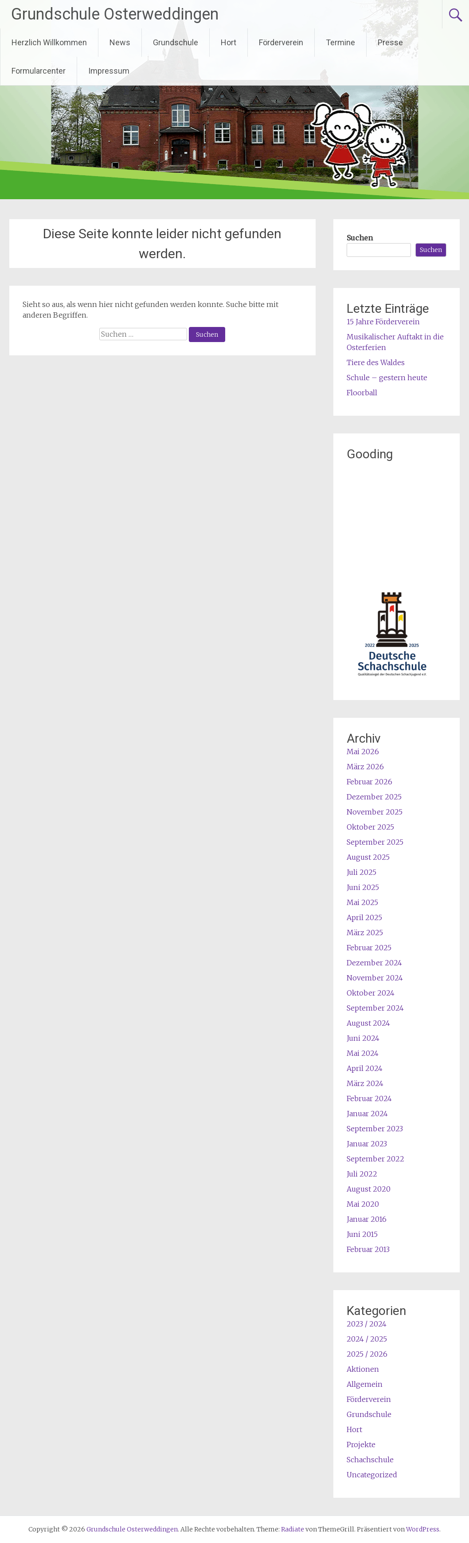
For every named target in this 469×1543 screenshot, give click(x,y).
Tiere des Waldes (376, 362)
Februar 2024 (369, 1098)
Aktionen (363, 1369)
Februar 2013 (368, 1249)
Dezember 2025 (374, 796)
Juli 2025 (361, 872)
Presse (390, 42)
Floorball (362, 392)
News (119, 42)
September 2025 (375, 842)
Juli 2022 (362, 1173)
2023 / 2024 (367, 1323)
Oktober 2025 (370, 827)
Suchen (360, 237)
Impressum (108, 70)
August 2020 (369, 1189)
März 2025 (365, 932)
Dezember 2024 (374, 962)
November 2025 (375, 811)
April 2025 (364, 917)
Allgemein (365, 1384)
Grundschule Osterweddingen (115, 14)
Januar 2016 (367, 1219)
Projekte (361, 1444)
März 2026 (365, 766)
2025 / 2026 (367, 1354)
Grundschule (175, 42)
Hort (228, 42)
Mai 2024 (363, 1053)
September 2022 (375, 1158)
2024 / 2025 (367, 1338)
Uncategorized (372, 1474)
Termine (340, 42)
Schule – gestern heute (387, 377)
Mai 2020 (363, 1204)
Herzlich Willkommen (49, 42)
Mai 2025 (362, 902)
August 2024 (368, 1023)
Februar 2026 (369, 781)
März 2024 (365, 1083)
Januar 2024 (367, 1113)
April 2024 (365, 1068)
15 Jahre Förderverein (383, 321)
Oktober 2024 (371, 992)
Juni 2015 (362, 1234)
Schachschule (370, 1459)
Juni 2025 (363, 887)
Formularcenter (39, 70)
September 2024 (375, 1008)
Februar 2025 (369, 947)
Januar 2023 (367, 1143)
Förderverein (281, 42)
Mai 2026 (363, 751)
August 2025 (368, 857)
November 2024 (375, 977)
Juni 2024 (363, 1038)
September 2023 (375, 1128)
